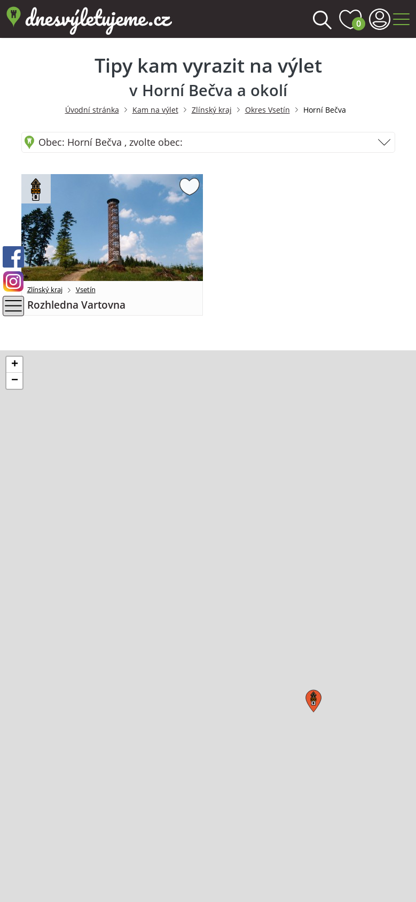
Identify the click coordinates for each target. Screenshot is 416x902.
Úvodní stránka (92, 110)
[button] (311, 698)
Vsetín (86, 289)
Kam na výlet (155, 110)
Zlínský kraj (212, 110)
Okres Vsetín (267, 110)
